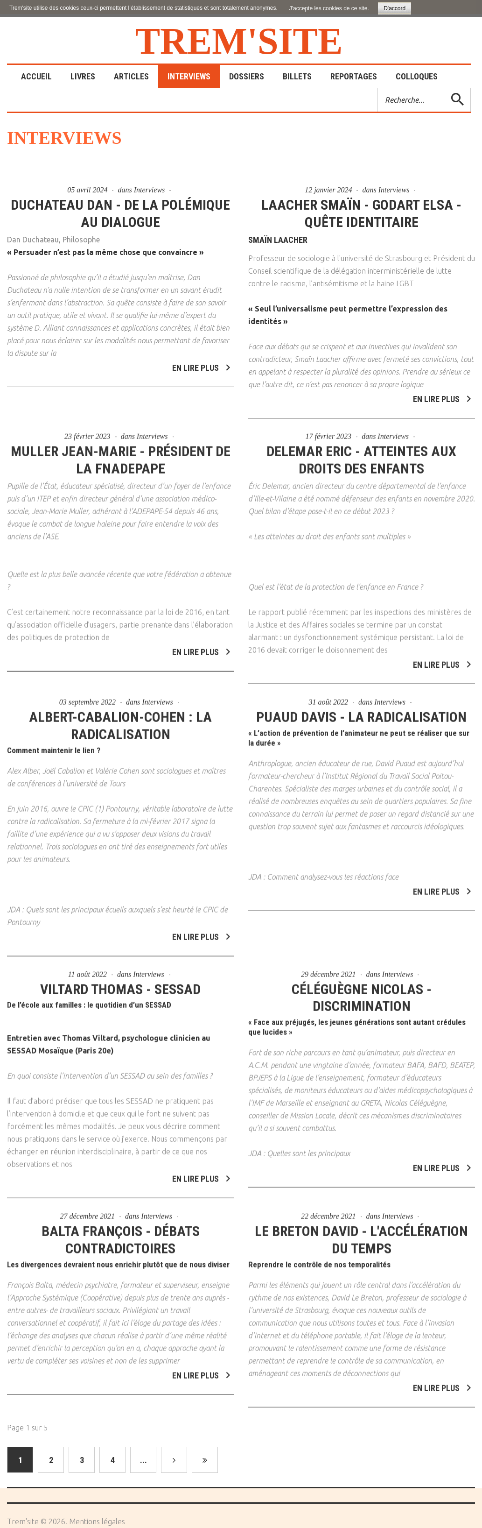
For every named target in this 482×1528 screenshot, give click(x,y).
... (143, 1460)
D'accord (394, 8)
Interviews (149, 190)
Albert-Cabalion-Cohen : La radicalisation (120, 719)
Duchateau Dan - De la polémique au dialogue (120, 213)
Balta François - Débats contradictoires (121, 1233)
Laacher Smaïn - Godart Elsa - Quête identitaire (361, 213)
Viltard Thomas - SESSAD (120, 983)
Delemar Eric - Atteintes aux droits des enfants (361, 453)
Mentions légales (97, 1521)
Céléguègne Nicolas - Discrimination (362, 991)
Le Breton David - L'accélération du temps (361, 1233)
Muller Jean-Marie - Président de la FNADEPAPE (121, 453)
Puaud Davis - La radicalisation (361, 710)
